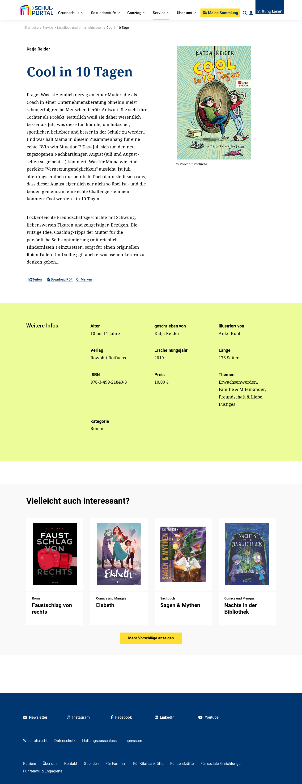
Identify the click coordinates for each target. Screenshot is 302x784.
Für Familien (116, 763)
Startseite (31, 27)
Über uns (50, 763)
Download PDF (60, 279)
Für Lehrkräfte (182, 763)
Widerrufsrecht (35, 740)
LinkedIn (165, 717)
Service (48, 27)
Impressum (132, 740)
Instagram (78, 717)
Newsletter (35, 717)
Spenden (91, 763)
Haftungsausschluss (99, 740)
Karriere (29, 763)
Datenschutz (64, 740)
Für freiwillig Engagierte (42, 771)
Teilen (35, 279)
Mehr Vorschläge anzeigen (151, 638)
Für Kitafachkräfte (148, 763)
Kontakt (70, 763)
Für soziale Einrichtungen (221, 763)
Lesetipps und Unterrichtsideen (79, 27)
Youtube (208, 717)
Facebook (121, 717)
